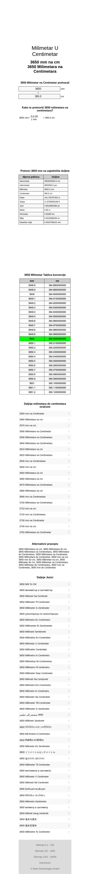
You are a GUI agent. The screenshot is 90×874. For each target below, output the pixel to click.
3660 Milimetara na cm (31, 479)
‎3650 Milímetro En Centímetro (34, 619)
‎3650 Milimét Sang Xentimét (33, 813)
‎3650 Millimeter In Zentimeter (34, 608)
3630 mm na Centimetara (32, 461)
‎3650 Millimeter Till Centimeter (34, 703)
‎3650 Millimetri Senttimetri (32, 631)
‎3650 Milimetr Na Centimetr (33, 596)
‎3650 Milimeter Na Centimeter (34, 697)
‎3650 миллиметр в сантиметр (35, 770)
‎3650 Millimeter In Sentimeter (34, 709)
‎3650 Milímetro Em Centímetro (35, 685)
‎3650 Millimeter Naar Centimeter (36, 673)
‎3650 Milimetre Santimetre (32, 801)
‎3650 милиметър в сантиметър (35, 590)
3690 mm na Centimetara (32, 496)
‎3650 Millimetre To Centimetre (34, 831)
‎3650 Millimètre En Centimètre (34, 637)
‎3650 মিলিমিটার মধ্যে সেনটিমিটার (35, 727)
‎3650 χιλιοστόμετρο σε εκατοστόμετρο (38, 614)
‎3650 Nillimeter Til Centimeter (34, 602)
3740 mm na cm (27, 526)
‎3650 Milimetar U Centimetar (34, 643)
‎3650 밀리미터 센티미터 (31, 758)
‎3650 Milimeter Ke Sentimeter (34, 746)
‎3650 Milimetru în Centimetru (34, 691)
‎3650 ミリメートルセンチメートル (37, 752)
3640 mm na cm (27, 467)
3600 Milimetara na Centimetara (35, 443)
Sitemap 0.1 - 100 (45, 845)
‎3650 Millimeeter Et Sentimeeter (35, 625)
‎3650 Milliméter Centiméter (33, 649)
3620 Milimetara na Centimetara (35, 455)
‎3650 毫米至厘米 (28, 825)
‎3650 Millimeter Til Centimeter (34, 764)
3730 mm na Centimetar (31, 520)
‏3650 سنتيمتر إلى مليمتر (31, 714)
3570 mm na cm (27, 425)
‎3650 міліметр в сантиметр (33, 807)
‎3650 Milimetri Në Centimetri (34, 782)
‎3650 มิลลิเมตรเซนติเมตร (32, 789)
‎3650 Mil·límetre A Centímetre (34, 734)
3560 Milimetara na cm (31, 419)
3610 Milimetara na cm (31, 449)
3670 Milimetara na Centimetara (35, 484)
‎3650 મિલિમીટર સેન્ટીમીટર (32, 795)
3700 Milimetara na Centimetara (35, 502)
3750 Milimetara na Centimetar (35, 532)
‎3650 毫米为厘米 (28, 819)
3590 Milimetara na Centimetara (35, 437)
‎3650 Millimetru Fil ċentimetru (34, 667)
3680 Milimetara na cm (31, 490)
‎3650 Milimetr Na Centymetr (33, 679)
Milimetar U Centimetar (45, 51)
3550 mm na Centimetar (31, 413)
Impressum (45, 862)
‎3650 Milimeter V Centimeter (34, 776)
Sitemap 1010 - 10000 (45, 857)
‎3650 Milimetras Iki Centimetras (35, 661)
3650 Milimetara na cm (31, 473)
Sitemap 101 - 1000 (45, 851)
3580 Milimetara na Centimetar (35, 431)
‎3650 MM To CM (27, 584)
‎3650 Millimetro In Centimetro (34, 655)
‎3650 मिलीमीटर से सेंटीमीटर (31, 740)
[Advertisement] (45, 20)
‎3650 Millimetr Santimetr (31, 720)
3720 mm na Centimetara (32, 514)
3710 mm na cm (27, 508)
